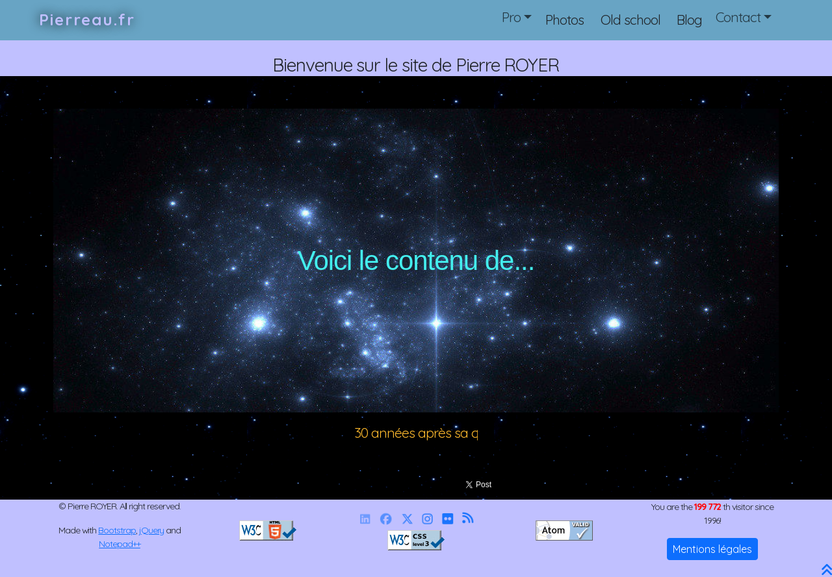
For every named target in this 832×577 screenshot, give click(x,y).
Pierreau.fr (87, 19)
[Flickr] (447, 518)
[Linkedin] (365, 518)
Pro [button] (511, 16)
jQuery (151, 530)
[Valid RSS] (564, 529)
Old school (630, 19)
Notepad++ (119, 544)
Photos (564, 19)
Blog (689, 19)
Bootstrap (117, 530)
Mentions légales (712, 549)
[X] (407, 518)
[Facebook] (385, 518)
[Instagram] (427, 518)
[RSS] (467, 518)
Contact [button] (738, 16)
